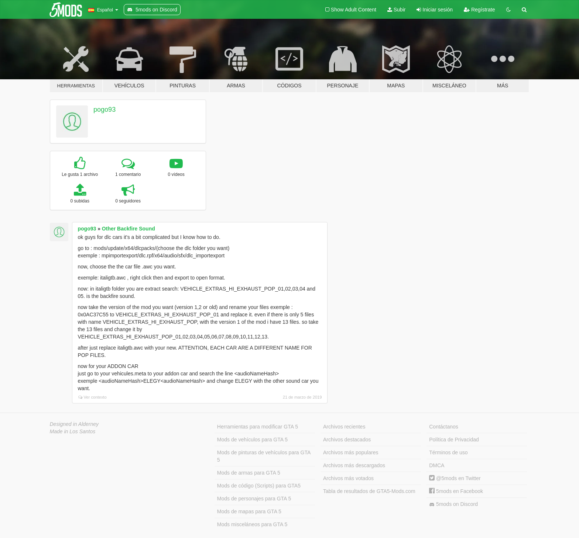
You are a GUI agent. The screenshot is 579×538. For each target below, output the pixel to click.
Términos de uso (448, 452)
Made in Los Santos (73, 431)
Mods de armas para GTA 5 (248, 473)
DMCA (436, 465)
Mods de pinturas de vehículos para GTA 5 (264, 456)
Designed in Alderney (74, 424)
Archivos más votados (348, 478)
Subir (396, 10)
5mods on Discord (453, 504)
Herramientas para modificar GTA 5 (257, 427)
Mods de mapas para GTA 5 (249, 511)
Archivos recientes (344, 427)
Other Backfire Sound (128, 229)
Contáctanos (443, 427)
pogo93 (104, 109)
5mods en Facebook (456, 491)
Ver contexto (92, 397)
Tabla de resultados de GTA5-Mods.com (369, 491)
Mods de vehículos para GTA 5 (252, 439)
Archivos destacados (347, 439)
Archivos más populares (350, 452)
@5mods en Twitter (454, 478)
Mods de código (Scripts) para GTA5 (259, 486)
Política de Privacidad (454, 439)
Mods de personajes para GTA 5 (254, 498)
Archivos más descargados (354, 465)
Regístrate (479, 10)
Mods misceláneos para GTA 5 (252, 524)
